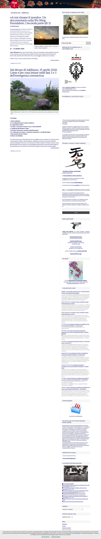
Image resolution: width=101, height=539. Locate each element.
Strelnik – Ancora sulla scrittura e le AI (71, 273)
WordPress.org (65, 514)
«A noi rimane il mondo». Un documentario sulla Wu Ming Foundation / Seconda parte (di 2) (30, 20)
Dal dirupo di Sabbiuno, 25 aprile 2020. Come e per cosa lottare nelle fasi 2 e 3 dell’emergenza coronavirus (33, 72)
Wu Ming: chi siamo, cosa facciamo (72, 153)
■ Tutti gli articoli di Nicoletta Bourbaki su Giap (72, 484)
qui (78, 226)
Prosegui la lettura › (55, 60)
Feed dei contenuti (66, 510)
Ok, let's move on (45, 536)
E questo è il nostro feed (75, 229)
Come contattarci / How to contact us (72, 158)
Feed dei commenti (66, 512)
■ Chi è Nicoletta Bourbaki (68, 466)
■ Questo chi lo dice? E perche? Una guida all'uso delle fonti (75, 481)
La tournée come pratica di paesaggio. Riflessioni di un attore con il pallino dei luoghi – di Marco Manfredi (75, 314)
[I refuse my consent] (99, 534)
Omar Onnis (64, 335)
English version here (67, 155)
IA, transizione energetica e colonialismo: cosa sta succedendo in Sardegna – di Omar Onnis (75, 349)
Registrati (64, 506)
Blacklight (78, 533)
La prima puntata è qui (15, 29)
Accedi (63, 508)
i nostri (76, 164)
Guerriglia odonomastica (73, 265)
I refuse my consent (55, 536)
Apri (63, 87)
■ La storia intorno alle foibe (68, 475)
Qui (63, 89)
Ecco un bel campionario (69, 440)
